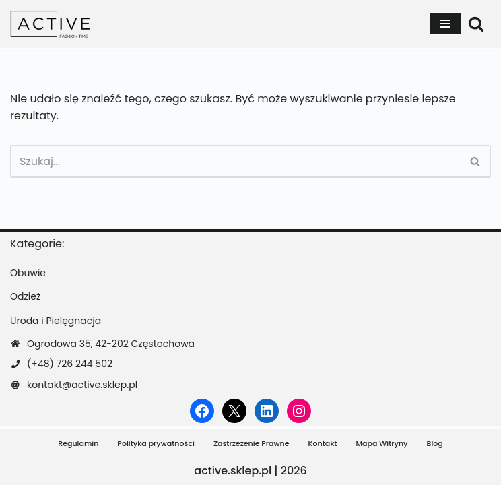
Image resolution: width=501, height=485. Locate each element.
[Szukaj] (476, 23)
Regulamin (78, 443)
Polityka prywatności (156, 443)
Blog (434, 443)
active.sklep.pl (232, 470)
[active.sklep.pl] (50, 23)
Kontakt (322, 443)
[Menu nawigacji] (445, 23)
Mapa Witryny (381, 443)
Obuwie (28, 273)
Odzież (25, 296)
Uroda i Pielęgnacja (55, 320)
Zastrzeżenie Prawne (251, 443)
